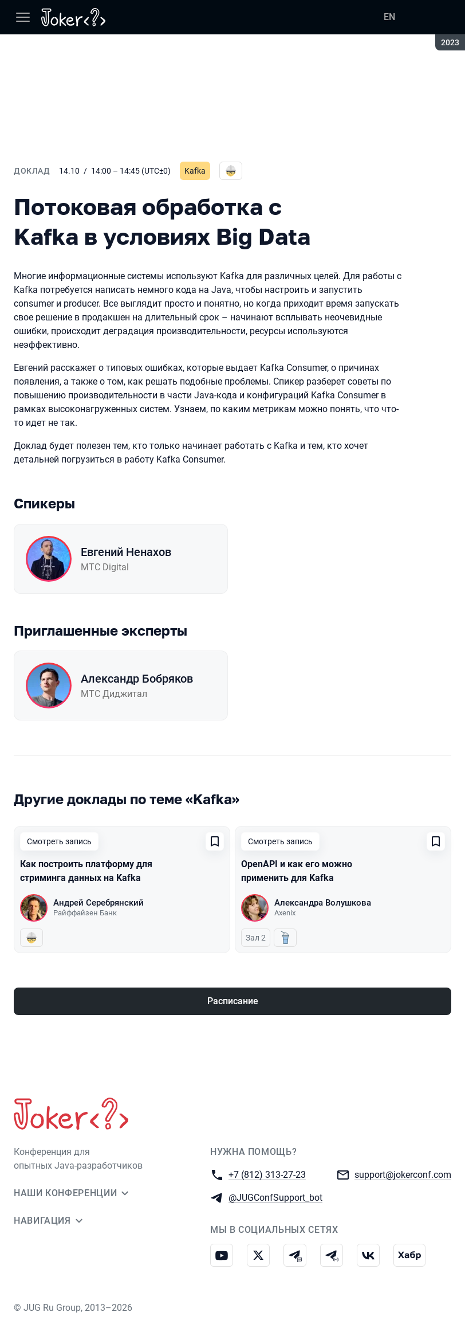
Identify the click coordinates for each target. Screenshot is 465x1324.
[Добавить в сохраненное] (215, 841)
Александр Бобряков (137, 678)
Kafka (195, 170)
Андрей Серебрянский (98, 902)
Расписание (232, 1001)
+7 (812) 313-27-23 (267, 1174)
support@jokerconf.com (402, 1174)
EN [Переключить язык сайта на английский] (389, 16)
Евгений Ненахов (126, 552)
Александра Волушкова (322, 902)
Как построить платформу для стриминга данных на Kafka (86, 871)
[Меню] (22, 17)
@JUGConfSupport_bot (275, 1197)
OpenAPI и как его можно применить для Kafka (296, 871)
